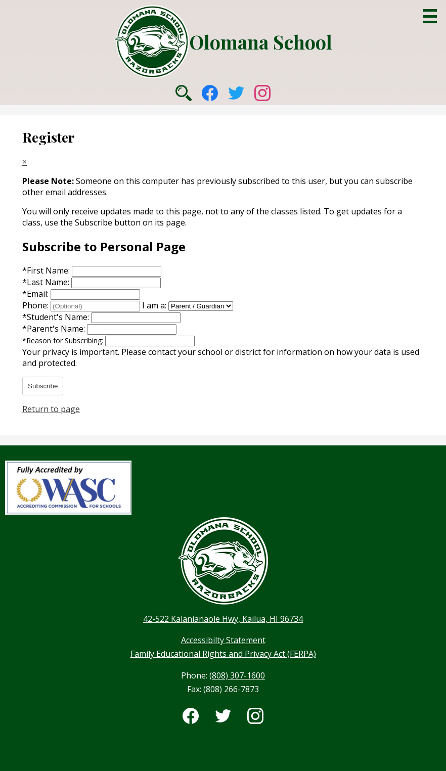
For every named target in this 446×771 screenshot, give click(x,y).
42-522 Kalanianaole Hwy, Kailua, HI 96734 (223, 618)
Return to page (51, 409)
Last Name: (46, 282)
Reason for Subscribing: (63, 340)
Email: (36, 293)
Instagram (262, 93)
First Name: (47, 270)
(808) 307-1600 (237, 675)
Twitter (236, 93)
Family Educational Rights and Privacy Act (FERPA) (223, 653)
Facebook (210, 93)
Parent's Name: (54, 328)
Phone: (36, 305)
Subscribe (43, 386)
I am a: (154, 305)
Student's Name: (56, 317)
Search (183, 93)
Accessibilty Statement (223, 640)
